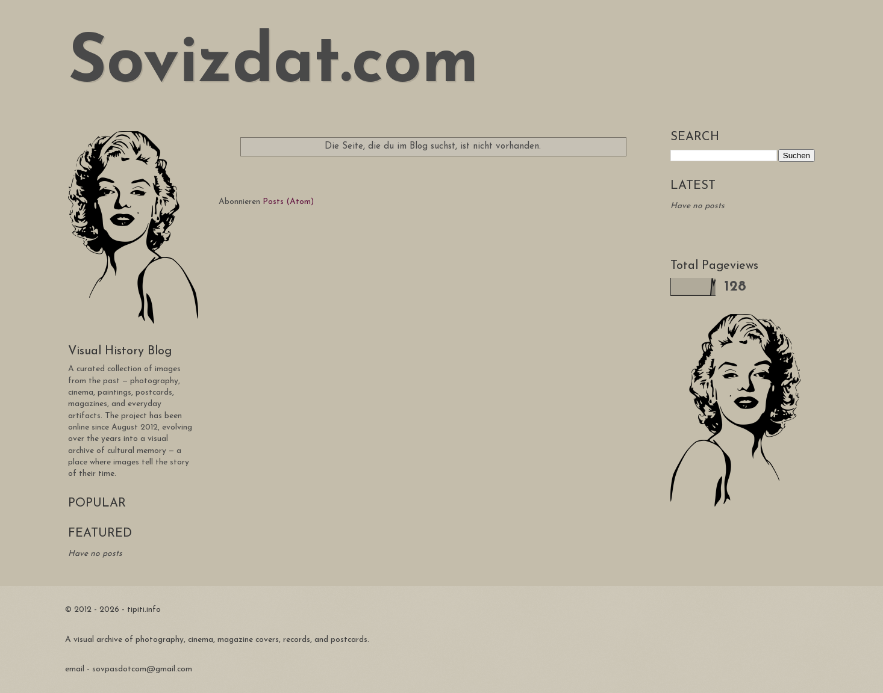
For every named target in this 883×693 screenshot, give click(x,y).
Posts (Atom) (288, 202)
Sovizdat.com (273, 64)
